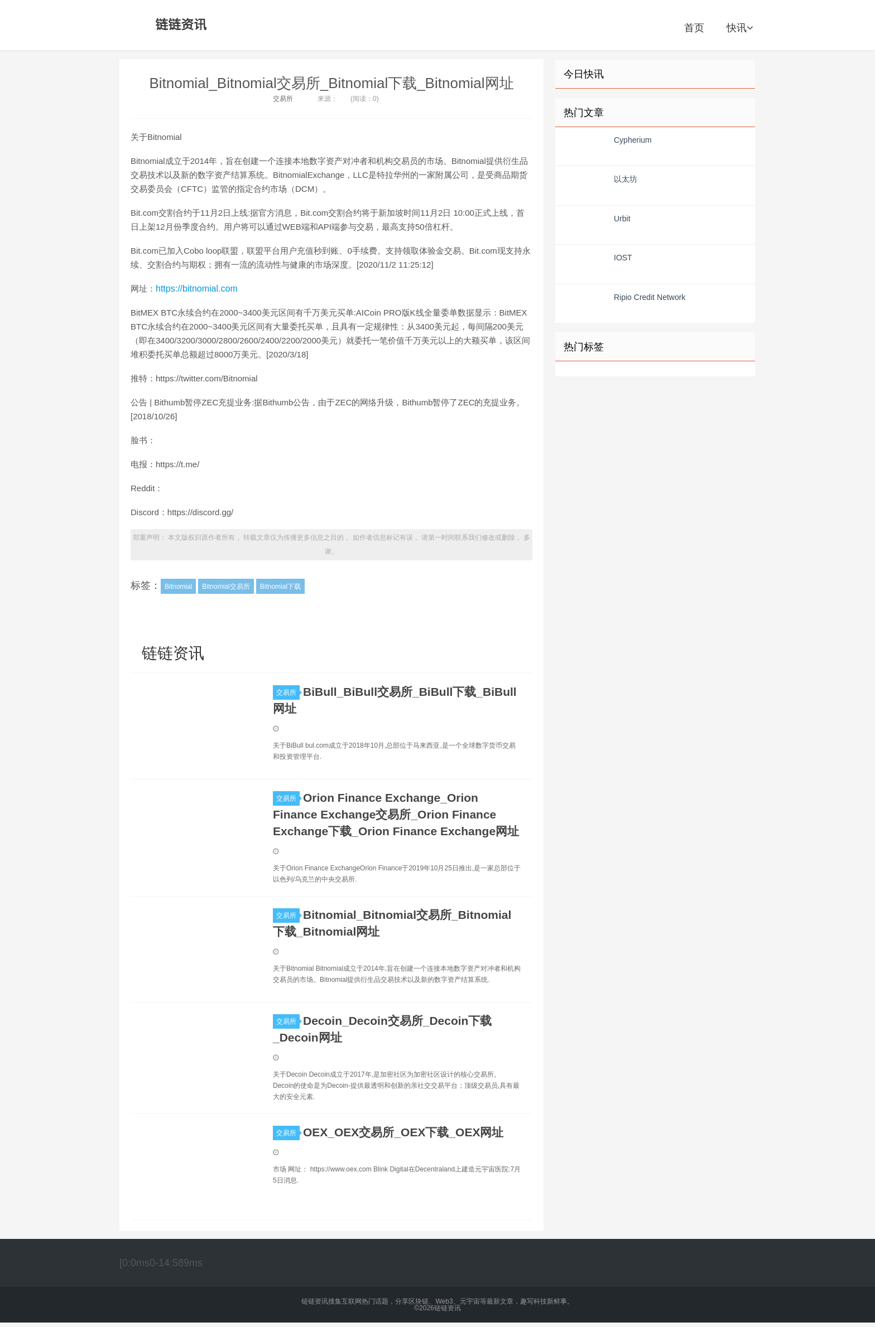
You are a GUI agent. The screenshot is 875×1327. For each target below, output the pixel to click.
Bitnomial (178, 586)
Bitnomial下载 (280, 586)
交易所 (283, 99)
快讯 (740, 27)
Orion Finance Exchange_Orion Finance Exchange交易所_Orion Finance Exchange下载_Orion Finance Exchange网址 (396, 814)
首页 (694, 27)
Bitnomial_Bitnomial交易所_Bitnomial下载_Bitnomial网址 (331, 83)
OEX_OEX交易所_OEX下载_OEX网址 (403, 1132)
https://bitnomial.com (197, 288)
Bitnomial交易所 (225, 586)
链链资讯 (179, 25)
